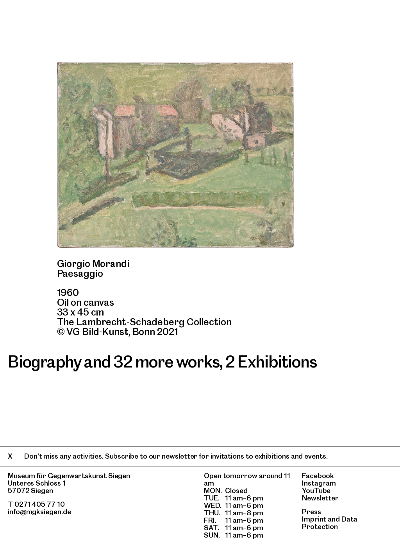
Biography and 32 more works (114, 361)
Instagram (319, 483)
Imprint (314, 519)
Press (311, 511)
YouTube (316, 490)
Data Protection (329, 523)
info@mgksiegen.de (39, 511)
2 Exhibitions (270, 361)
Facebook (318, 475)
